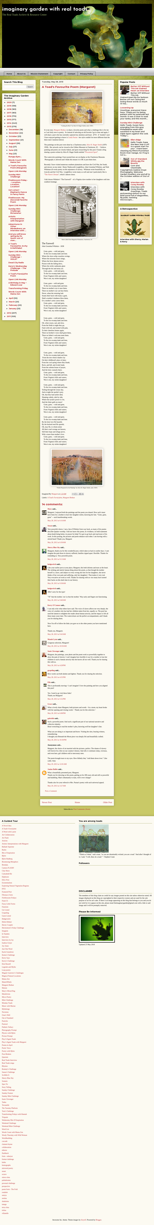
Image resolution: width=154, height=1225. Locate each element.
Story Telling (6, 1087)
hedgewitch (52, 564)
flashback (5, 1153)
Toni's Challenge (8, 1111)
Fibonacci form (7, 895)
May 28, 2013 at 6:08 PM (57, 713)
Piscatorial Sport (91, 152)
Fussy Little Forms (8, 904)
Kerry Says (6, 958)
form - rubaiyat (7, 1156)
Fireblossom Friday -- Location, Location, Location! (18, 183)
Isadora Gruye (7, 943)
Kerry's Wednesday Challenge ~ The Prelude (17, 268)
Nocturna (5, 1012)
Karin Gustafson (8, 952)
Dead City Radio (16, 262)
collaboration (6, 1147)
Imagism (5, 931)
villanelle (5, 1213)
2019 (9, 106)
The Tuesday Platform (10, 1108)
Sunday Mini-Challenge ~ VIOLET (15, 257)
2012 (9, 313)
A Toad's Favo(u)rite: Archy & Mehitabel (17, 246)
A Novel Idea (6, 826)
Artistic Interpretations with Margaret (15, 844)
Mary (50, 509)
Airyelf (83, 1220)
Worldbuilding (7, 1138)
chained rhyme (7, 1144)
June (11, 150)
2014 (9, 123)
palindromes (6, 1180)
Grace (50, 704)
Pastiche (5, 1021)
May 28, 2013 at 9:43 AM (57, 634)
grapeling (51, 670)
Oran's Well (6, 1015)
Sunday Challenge (8, 1090)
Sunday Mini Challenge (10, 1096)
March (12, 302)
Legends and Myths (9, 967)
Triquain (5, 1117)
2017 (9, 113)
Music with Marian (8, 1006)
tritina (4, 1210)
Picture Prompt (7, 1036)
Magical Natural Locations (11, 976)
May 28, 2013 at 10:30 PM (57, 740)
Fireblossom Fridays (9, 898)
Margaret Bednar (69, 498)
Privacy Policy (86, 74)
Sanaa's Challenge (8, 1072)
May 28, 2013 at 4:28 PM (57, 665)
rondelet (5, 1192)
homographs (6, 1165)
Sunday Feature (7, 1093)
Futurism (5, 907)
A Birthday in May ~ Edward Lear (17, 284)
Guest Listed (6, 916)
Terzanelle (5, 1105)
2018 (9, 109)
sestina (4, 1198)
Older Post (107, 802)
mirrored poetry (7, 1168)
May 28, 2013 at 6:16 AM (57, 521)
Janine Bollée (53, 769)
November (14, 133)
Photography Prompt (9, 1030)
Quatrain (5, 1057)
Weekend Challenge (9, 1123)
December (14, 129)
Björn (4, 856)
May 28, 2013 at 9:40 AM (57, 600)
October (13, 136)
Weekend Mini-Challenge (11, 1126)
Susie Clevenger (54, 651)
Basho (4, 850)
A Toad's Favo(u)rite (54, 498)
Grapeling (5, 913)
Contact (71, 74)
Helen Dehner (7, 922)
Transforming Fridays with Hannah (14, 1114)
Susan (50, 526)
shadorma (5, 1201)
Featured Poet (7, 892)
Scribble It (5, 1075)
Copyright (58, 74)
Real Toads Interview (9, 1060)
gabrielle (51, 718)
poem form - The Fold (10, 1189)
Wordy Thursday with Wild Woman (14, 1135)
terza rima (5, 1207)
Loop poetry (6, 970)
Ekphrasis (5, 877)
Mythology (6, 1009)
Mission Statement (39, 74)
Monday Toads (7, 1003)
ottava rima (6, 1177)
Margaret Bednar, (59, 130)
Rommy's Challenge (9, 1069)
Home (9, 74)
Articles (4, 841)
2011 (9, 316)
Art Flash (5, 838)
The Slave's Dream (51, 174)
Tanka (4, 1102)
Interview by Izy (8, 940)
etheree (4, 1150)
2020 (9, 102)
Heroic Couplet (7, 925)
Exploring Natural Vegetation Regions (15, 886)
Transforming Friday (18, 288)
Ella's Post (5, 880)
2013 (9, 126)
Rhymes (5, 1066)
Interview (5, 937)
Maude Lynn (52, 639)
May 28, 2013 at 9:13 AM (57, 559)
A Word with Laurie (9, 832)
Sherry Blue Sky (54, 547)
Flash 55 (5, 901)
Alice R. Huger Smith (94, 145)
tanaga (4, 1204)
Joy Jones (5, 946)
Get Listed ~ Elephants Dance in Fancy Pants (17, 192)
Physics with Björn (8, 1033)
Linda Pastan (72, 137)
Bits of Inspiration (8, 853)
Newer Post (47, 802)
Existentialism (7, 883)
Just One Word (7, 949)
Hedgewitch (6, 919)
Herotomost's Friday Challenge (13, 928)
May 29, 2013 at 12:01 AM (57, 764)
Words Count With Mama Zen (17, 161)
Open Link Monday (17, 171)
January (13, 308)
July (11, 147)
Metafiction (6, 994)
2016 (9, 116)
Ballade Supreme (8, 847)
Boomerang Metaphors (10, 862)
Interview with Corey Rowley (138, 183)
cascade (4, 1141)
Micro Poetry (6, 997)
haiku (4, 1162)
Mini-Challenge (7, 1000)
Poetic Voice (6, 1048)
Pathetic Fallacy (7, 1027)
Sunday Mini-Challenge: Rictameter (14, 211)
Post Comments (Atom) (81, 809)
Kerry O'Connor (54, 605)
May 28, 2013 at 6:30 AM (57, 542)
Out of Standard (7, 1018)
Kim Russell (6, 964)
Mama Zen (6, 979)
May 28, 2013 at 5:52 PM (57, 699)
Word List (5, 1129)
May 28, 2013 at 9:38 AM (57, 583)
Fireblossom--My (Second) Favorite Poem (18, 200)
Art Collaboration (8, 835)
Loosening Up (127, 108)
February (13, 305)
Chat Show (6, 871)
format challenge (8, 1159)
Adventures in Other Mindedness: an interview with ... (17, 227)
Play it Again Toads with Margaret (14, 1042)
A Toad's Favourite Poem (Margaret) (17, 167)
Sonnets (4, 1081)
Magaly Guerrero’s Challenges (13, 973)
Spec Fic (5, 1084)
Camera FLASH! (8, 868)
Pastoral (5, 1024)
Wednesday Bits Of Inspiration (13, 1120)
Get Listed (5, 910)
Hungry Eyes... (15, 157)
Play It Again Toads (9, 1039)
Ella (49, 682)
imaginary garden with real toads (44, 9)
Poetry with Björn (8, 1051)
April (11, 298)
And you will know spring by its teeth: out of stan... (17, 237)
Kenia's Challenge (8, 955)
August (12, 143)
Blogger (98, 1220)
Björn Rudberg (7, 859)
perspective (6, 1186)
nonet (4, 1171)
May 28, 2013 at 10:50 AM (57, 646)
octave (4, 1174)
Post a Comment (51, 791)
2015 (9, 119)
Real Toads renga (8, 1063)
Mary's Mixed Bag (8, 991)
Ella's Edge (136, 140)
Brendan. (5, 865)
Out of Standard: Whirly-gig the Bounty (139, 161)
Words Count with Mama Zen (12, 1132)
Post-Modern (6, 1054)
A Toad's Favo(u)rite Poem (18, 275)
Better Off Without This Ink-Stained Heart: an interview (140, 88)
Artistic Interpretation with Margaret (16, 218)
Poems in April (7, 1045)
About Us (21, 74)
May (11, 154)
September (14, 140)
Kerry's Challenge (8, 961)
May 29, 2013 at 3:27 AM (57, 786)
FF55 (4, 889)
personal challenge (8, 1183)
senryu (4, 1195)
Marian (4, 988)
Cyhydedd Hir (7, 874)
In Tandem (5, 934)
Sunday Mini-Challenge (14, 175)
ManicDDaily (7, 982)
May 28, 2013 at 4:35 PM (57, 677)
